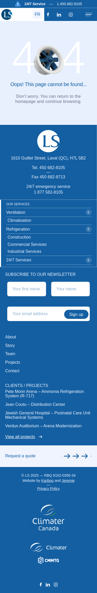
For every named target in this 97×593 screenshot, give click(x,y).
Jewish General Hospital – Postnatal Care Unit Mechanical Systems (47, 415)
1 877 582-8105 (48, 192)
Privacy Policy (48, 489)
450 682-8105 (52, 167)
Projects (12, 362)
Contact (12, 371)
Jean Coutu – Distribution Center (35, 404)
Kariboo (47, 480)
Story (10, 345)
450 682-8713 (52, 177)
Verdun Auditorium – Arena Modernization (43, 426)
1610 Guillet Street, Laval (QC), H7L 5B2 (48, 158)
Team (10, 354)
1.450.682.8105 (69, 4)
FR (37, 14)
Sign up (76, 314)
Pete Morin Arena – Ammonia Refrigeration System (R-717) (44, 393)
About (10, 337)
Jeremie (68, 480)
